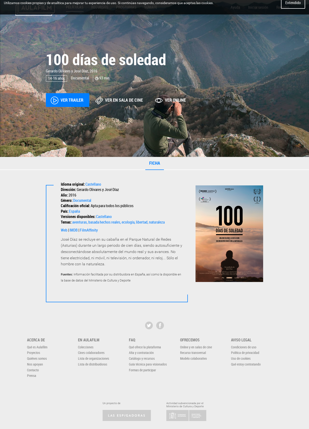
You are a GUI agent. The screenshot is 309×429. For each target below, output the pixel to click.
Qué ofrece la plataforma (145, 347)
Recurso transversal (193, 352)
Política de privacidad (245, 352)
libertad (141, 222)
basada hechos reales (104, 222)
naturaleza (157, 222)
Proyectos (33, 352)
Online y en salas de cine (196, 347)
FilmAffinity (89, 230)
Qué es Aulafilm (37, 347)
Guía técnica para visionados (148, 364)
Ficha (154, 163)
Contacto (33, 370)
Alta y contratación (141, 352)
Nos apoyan (35, 364)
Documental (82, 200)
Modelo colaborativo (193, 358)
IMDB (74, 230)
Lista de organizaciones (93, 358)
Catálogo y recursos (142, 358)
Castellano (93, 184)
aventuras (79, 222)
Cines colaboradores (91, 352)
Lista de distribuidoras (92, 364)
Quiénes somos (37, 358)
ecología (128, 222)
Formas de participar (142, 370)
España (74, 211)
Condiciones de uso (243, 347)
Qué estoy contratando (246, 364)
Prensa (31, 375)
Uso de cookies (241, 358)
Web (64, 230)
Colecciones (85, 347)
